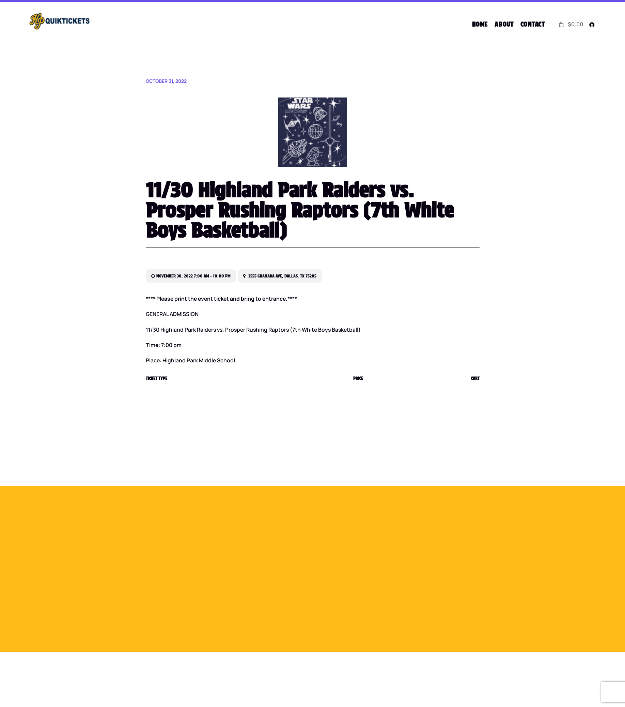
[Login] (592, 25)
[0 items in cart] (570, 24)
